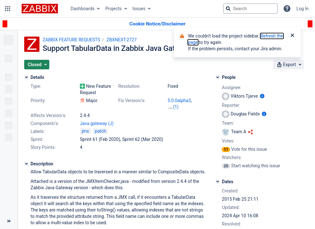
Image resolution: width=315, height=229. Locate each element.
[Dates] (217, 181)
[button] (7, 8)
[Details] (26, 77)
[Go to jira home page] (39, 8)
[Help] (287, 8)
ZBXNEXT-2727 (122, 39)
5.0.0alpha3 (179, 100)
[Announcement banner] (157, 24)
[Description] (26, 164)
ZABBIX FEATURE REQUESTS (71, 39)
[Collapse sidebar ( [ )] (8, 221)
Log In (303, 8)
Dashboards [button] (82, 8)
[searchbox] (250, 8)
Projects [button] (113, 8)
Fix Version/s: (131, 100)
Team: (228, 123)
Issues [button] (138, 8)
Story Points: (43, 147)
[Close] (292, 36)
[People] (217, 77)
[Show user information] (262, 96)
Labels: (38, 131)
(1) (176, 106)
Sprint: (37, 139)
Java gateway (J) (97, 123)
